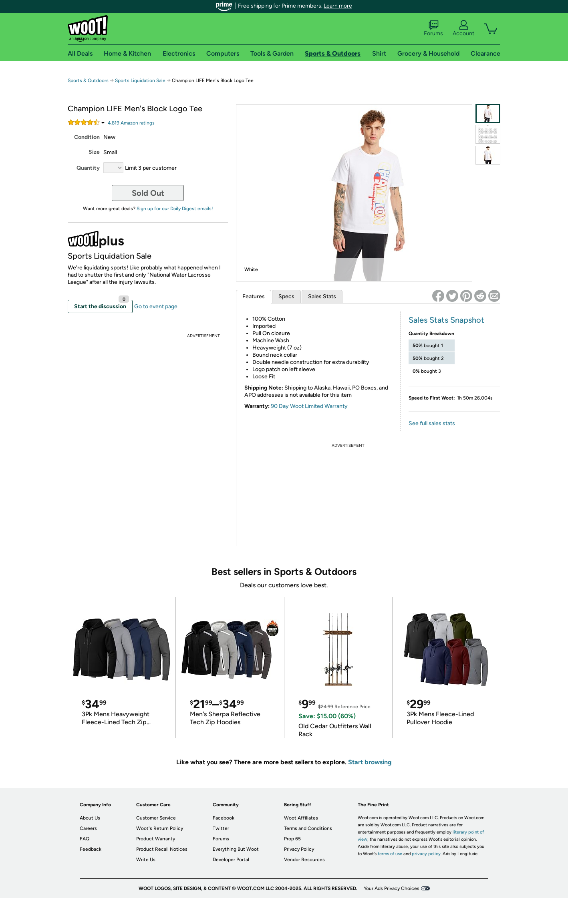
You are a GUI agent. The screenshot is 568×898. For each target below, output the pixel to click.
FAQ (84, 839)
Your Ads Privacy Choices (391, 888)
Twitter (221, 828)
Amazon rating (131, 123)
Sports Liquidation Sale (140, 80)
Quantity (88, 168)
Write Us (145, 859)
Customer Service (156, 818)
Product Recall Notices (161, 849)
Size (94, 152)
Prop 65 (292, 839)
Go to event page (155, 306)
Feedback (90, 849)
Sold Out (148, 193)
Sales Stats (322, 296)
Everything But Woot (236, 849)
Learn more (338, 5)
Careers (88, 828)
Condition (87, 137)
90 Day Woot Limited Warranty (309, 406)
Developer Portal (231, 859)
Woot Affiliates (301, 818)
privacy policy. (426, 853)
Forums (433, 28)
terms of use (390, 853)
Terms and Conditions (308, 828)
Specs (286, 296)
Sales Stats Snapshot (446, 320)
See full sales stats (432, 423)
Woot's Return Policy (159, 828)
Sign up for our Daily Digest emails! (175, 208)
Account (463, 28)
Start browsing (370, 762)
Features (253, 296)
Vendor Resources (304, 859)
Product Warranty (155, 839)
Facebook (223, 818)
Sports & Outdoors (88, 80)
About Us (90, 818)
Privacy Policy (299, 849)
